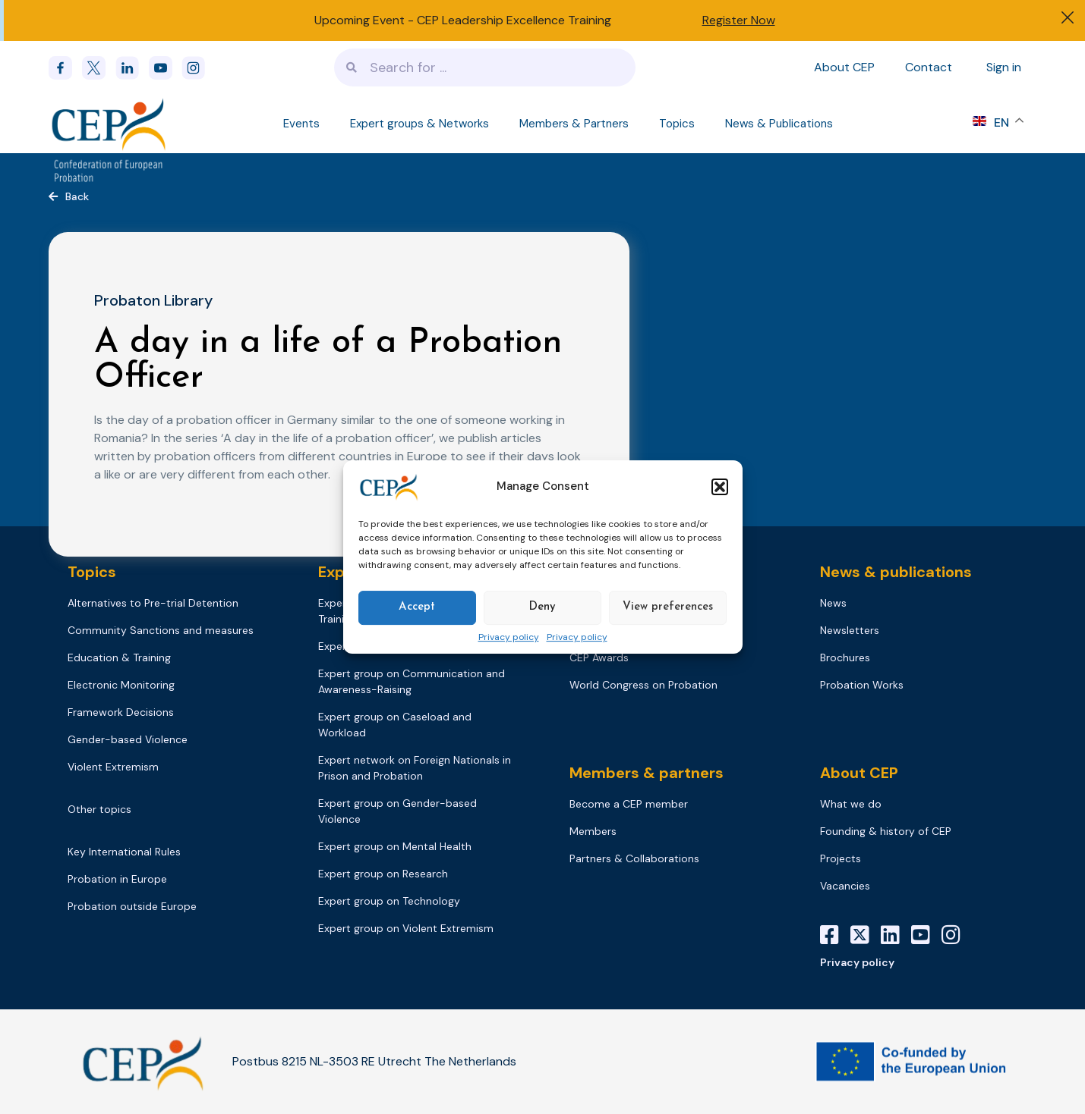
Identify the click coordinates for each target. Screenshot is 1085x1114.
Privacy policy (508, 637)
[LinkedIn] (896, 935)
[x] (98, 68)
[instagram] (198, 68)
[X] (865, 935)
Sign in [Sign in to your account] (1003, 67)
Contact (928, 67)
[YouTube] (926, 935)
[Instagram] (956, 935)
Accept (417, 607)
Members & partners (646, 773)
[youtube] (165, 68)
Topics (677, 123)
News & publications (896, 572)
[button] (719, 486)
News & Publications (779, 123)
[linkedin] (132, 68)
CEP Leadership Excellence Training (514, 20)
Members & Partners (574, 123)
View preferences (668, 607)
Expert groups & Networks (419, 123)
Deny (542, 607)
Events (301, 123)
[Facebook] (65, 68)
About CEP (844, 67)
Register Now (738, 20)
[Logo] (110, 123)
